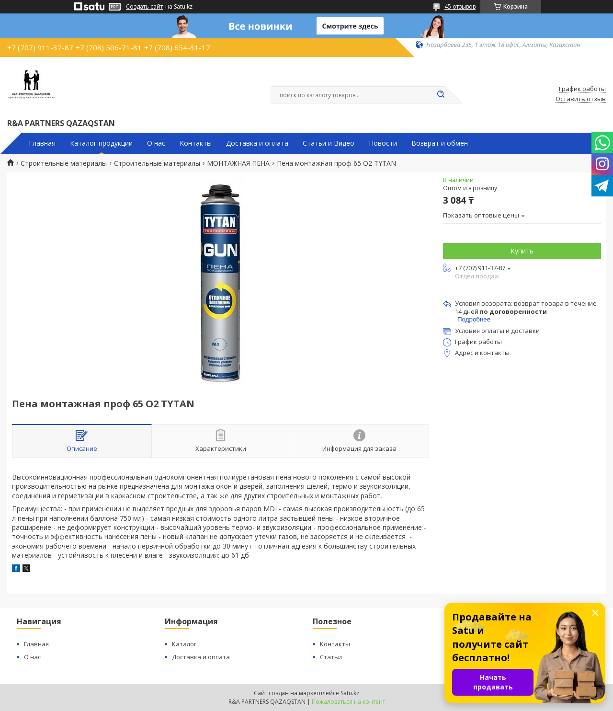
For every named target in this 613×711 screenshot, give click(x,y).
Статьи (331, 657)
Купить (522, 250)
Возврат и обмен (439, 143)
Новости (383, 143)
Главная (42, 143)
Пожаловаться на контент (348, 702)
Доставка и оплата (257, 143)
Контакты (196, 143)
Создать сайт (144, 6)
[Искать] (440, 94)
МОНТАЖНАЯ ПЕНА (238, 163)
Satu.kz (350, 693)
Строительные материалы (64, 163)
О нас (156, 143)
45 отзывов (460, 6)
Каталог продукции (101, 143)
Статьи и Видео (328, 143)
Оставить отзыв (581, 99)
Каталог (184, 644)
